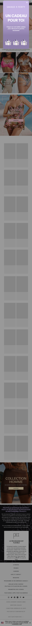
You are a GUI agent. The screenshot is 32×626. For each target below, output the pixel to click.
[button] (8, 42)
